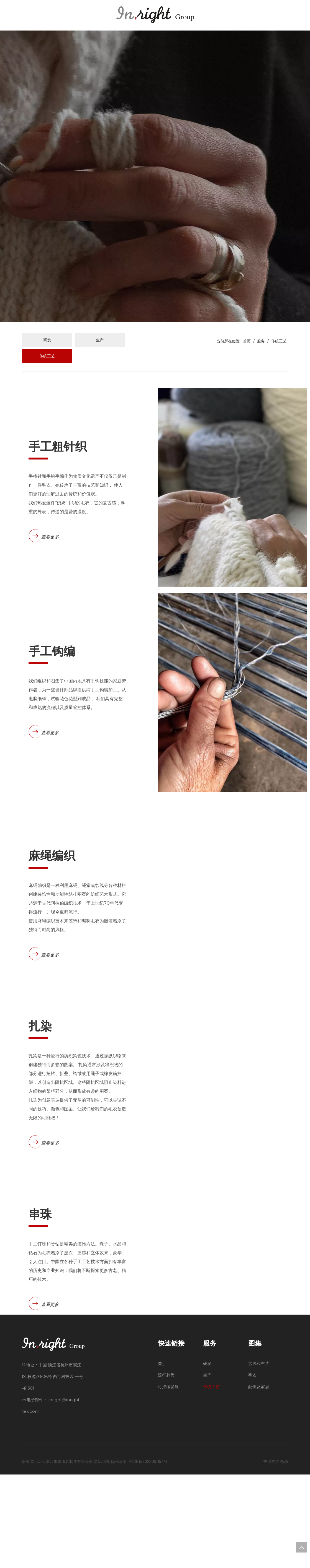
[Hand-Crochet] (233, 692)
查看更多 (50, 536)
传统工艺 (47, 356)
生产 (100, 340)
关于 (162, 1457)
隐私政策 (119, 1555)
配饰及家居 (258, 1480)
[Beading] (233, 1305)
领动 (284, 1555)
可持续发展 (168, 1480)
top (301, 1547)
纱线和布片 (258, 1457)
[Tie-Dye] (233, 1101)
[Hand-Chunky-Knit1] (233, 487)
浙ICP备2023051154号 (148, 1555)
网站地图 (101, 1555)
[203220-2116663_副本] (233, 896)
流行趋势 (166, 1468)
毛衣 (252, 1468)
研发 (47, 340)
